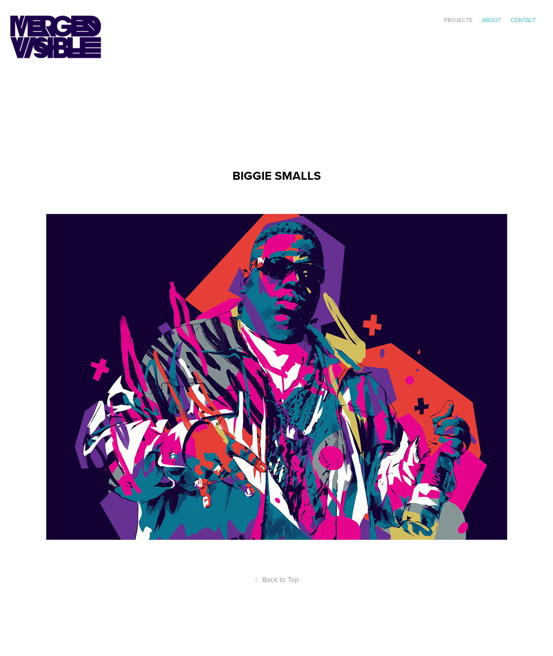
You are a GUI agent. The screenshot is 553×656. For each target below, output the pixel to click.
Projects (458, 20)
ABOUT (491, 20)
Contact (523, 20)
